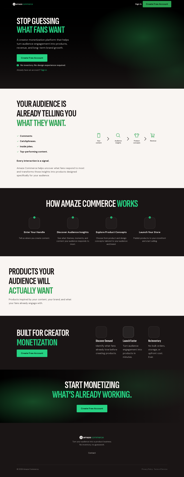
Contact (92, 453)
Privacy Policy (147, 469)
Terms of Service (160, 469)
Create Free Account (157, 4)
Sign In (138, 4)
